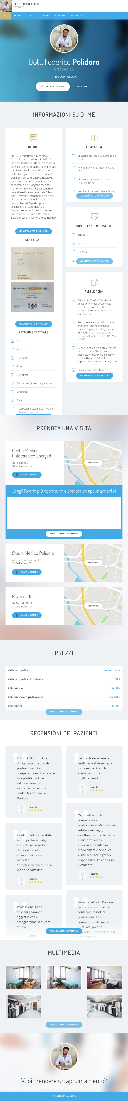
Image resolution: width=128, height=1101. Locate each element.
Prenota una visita (64, 1096)
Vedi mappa (93, 462)
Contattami (81, 86)
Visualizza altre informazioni (33, 231)
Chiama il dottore (27, 474)
